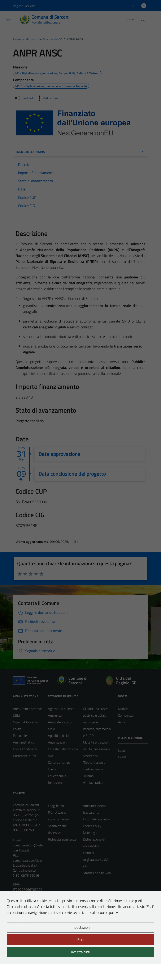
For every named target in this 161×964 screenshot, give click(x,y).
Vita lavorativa (93, 782)
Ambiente (55, 715)
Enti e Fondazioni (25, 749)
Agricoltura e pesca (61, 708)
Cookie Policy (92, 825)
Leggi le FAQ (56, 805)
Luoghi (122, 750)
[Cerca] (143, 20)
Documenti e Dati (25, 755)
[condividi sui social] (23, 98)
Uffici (16, 715)
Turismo (88, 775)
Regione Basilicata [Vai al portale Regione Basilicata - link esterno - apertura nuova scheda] (24, 6)
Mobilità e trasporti (96, 742)
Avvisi (122, 722)
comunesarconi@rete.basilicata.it (28, 848)
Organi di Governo (25, 722)
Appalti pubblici (58, 735)
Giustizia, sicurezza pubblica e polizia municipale (96, 715)
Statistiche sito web (97, 872)
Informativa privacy (96, 819)
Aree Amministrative (27, 708)
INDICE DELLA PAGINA (80, 151)
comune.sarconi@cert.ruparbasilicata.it (27, 863)
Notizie (123, 708)
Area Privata (21, 925)
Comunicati (126, 715)
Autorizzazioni (57, 742)
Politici (17, 728)
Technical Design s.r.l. (41, 952)
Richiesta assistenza (62, 839)
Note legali (90, 832)
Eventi (122, 756)
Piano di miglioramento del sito (95, 859)
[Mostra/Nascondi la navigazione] (8, 19)
